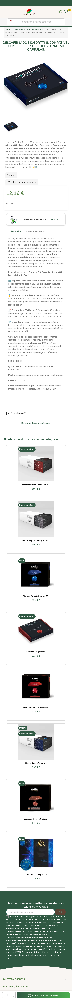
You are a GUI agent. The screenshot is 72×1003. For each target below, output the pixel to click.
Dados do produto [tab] (35, 231)
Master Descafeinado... (36, 763)
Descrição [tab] (15, 231)
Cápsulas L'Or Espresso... (36, 874)
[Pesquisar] (36, 22)
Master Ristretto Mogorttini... (36, 484)
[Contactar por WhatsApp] (60, 13)
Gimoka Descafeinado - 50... (36, 596)
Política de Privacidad (24, 958)
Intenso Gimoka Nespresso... (36, 707)
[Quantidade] (7, 995)
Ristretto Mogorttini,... (36, 651)
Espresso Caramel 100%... (36, 819)
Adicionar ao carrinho (43, 995)
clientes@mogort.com (46, 946)
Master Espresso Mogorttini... (36, 540)
